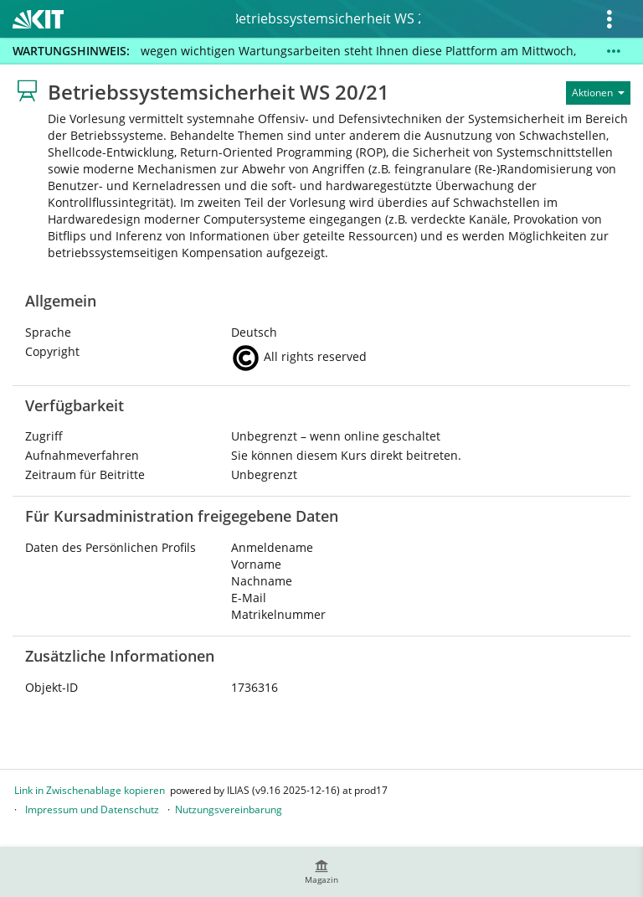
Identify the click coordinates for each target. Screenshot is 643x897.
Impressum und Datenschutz (92, 809)
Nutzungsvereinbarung (228, 809)
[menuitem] (321, 872)
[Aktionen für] (598, 93)
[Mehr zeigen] (613, 51)
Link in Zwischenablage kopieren (89, 790)
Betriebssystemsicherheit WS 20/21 (328, 18)
